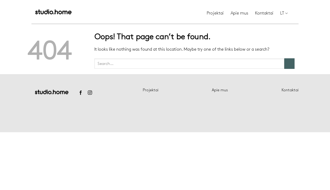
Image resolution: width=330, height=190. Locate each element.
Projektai (215, 13)
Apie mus (239, 13)
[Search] (297, 13)
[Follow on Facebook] (80, 92)
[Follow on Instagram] (90, 92)
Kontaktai (264, 13)
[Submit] (289, 63)
